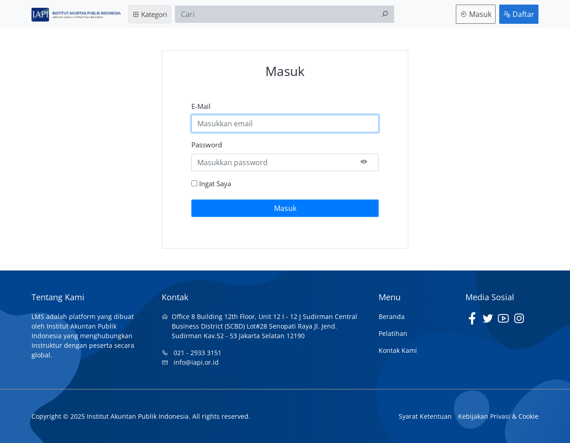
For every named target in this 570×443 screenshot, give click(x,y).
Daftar (518, 14)
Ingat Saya (211, 183)
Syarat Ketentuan (425, 416)
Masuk (475, 14)
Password (206, 144)
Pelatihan (393, 333)
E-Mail (201, 106)
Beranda (392, 316)
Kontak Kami (398, 350)
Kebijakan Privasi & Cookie (498, 416)
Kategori (149, 14)
